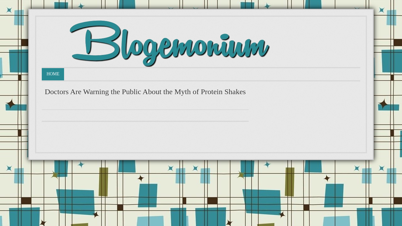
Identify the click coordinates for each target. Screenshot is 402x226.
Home (52, 74)
